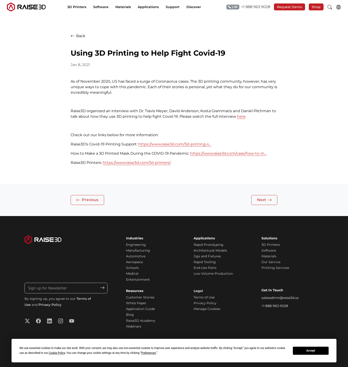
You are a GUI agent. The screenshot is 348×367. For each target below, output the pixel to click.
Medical (132, 273)
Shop (316, 7)
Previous (87, 200)
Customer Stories (140, 297)
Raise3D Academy (140, 321)
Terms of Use (204, 297)
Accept (310, 350)
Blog (130, 315)
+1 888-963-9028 (274, 306)
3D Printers (270, 245)
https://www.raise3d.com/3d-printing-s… (174, 144)
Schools (132, 268)
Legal (198, 291)
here (241, 116)
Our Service (270, 262)
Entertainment (138, 279)
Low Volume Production (213, 273)
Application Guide (140, 309)
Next (264, 200)
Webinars (133, 326)
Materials (268, 256)
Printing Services (275, 268)
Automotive (135, 256)
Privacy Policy (50, 305)
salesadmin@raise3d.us (280, 298)
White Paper (136, 303)
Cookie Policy (57, 353)
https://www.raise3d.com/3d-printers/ (137, 162)
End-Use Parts (205, 268)
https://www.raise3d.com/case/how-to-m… (228, 153)
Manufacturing (138, 250)
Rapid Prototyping (208, 245)
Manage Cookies (207, 309)
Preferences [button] (148, 353)
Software (268, 250)
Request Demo (289, 7)
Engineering (136, 245)
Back (78, 36)
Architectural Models (210, 250)
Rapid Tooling (205, 262)
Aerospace (134, 262)
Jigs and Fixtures (207, 256)
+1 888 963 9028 (248, 7)
